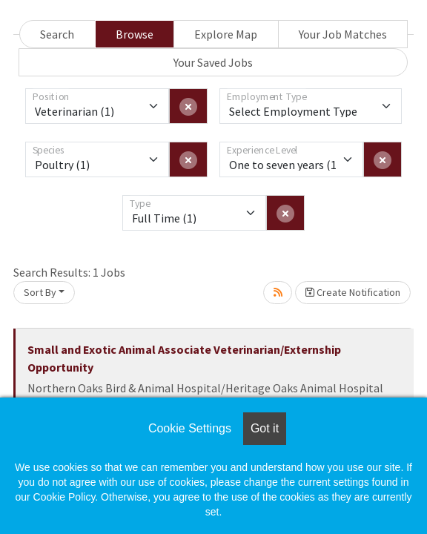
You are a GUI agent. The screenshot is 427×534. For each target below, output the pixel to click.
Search (57, 34)
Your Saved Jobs (213, 62)
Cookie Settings (189, 428)
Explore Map (225, 34)
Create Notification (352, 292)
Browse (134, 34)
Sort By (40, 292)
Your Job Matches (343, 34)
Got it (265, 428)
